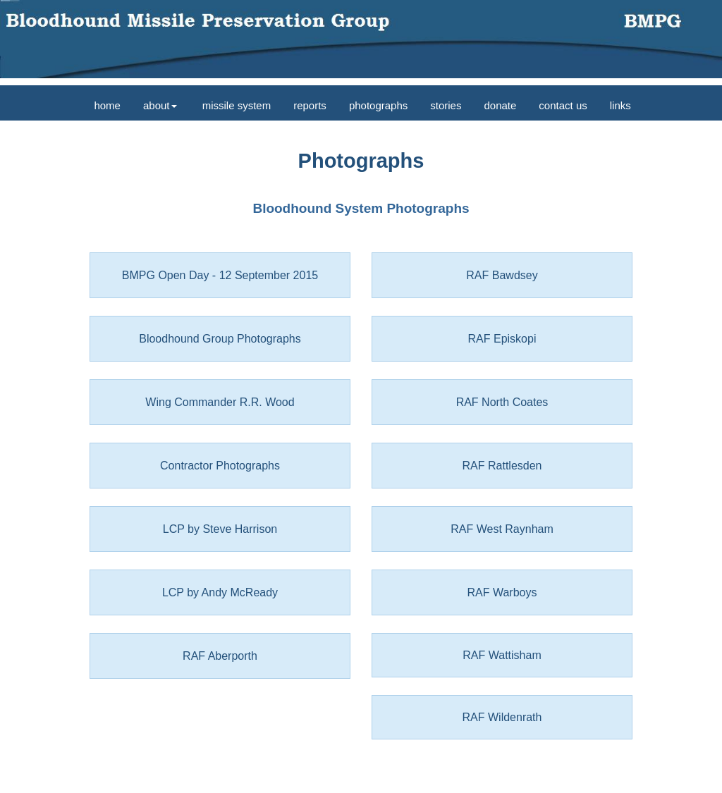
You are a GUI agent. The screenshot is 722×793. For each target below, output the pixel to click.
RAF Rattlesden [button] (502, 466)
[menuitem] (106, 103)
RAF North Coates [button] (502, 402)
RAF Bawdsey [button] (501, 275)
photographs (378, 105)
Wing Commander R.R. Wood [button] (219, 402)
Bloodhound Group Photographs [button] (220, 339)
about (160, 105)
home (106, 105)
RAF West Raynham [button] (502, 529)
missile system (235, 105)
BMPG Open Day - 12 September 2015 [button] (220, 275)
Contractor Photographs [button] (220, 466)
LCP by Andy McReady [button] (220, 592)
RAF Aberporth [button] (220, 656)
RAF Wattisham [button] (502, 655)
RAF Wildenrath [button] (502, 717)
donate (500, 105)
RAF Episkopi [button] (502, 339)
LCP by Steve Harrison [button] (220, 529)
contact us (563, 105)
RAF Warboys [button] (502, 592)
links (620, 105)
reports (309, 105)
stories (445, 105)
